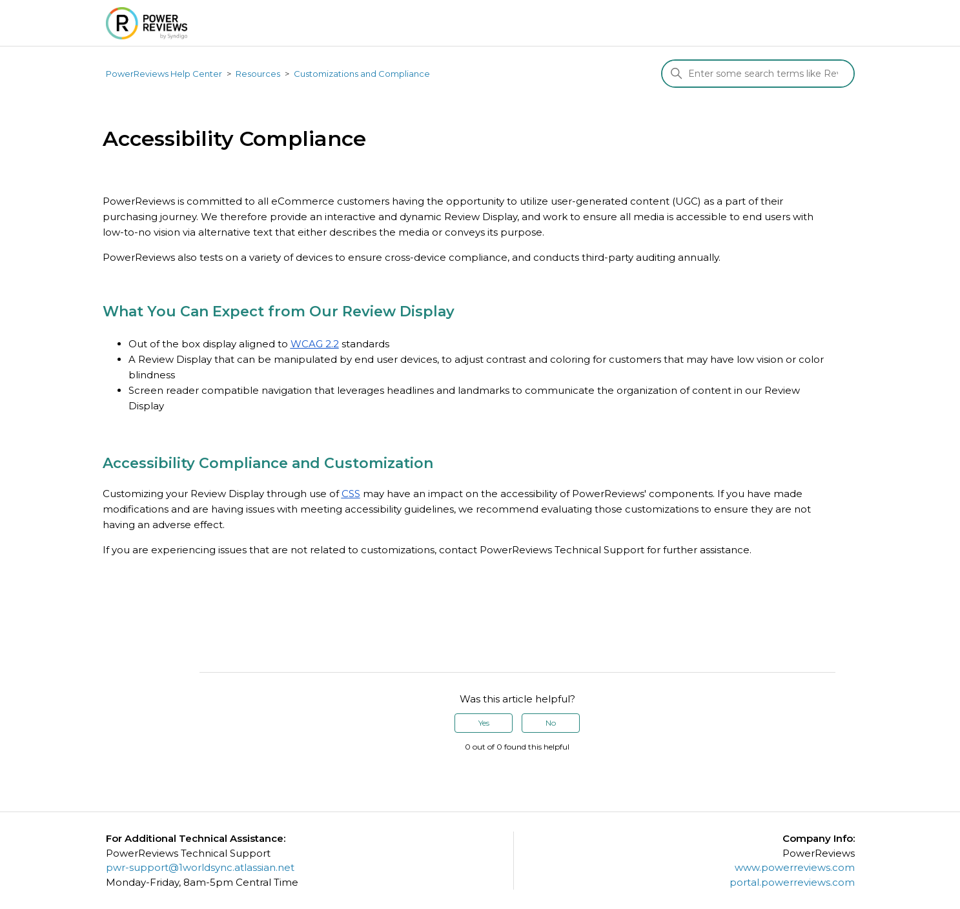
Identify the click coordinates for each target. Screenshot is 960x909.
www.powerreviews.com (795, 867)
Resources (258, 73)
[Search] (757, 74)
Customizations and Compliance (362, 73)
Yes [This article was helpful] (483, 723)
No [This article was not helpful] (551, 723)
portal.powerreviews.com (792, 882)
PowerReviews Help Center (164, 73)
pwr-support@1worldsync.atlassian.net (200, 867)
